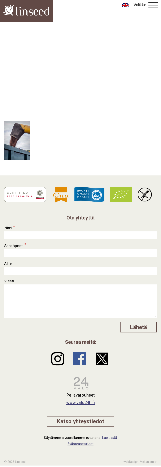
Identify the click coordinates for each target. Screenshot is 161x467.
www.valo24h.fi (80, 402)
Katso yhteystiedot (80, 421)
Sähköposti (15, 244)
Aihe (8, 263)
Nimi (9, 227)
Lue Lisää (109, 438)
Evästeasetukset (80, 444)
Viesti (9, 281)
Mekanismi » (148, 462)
